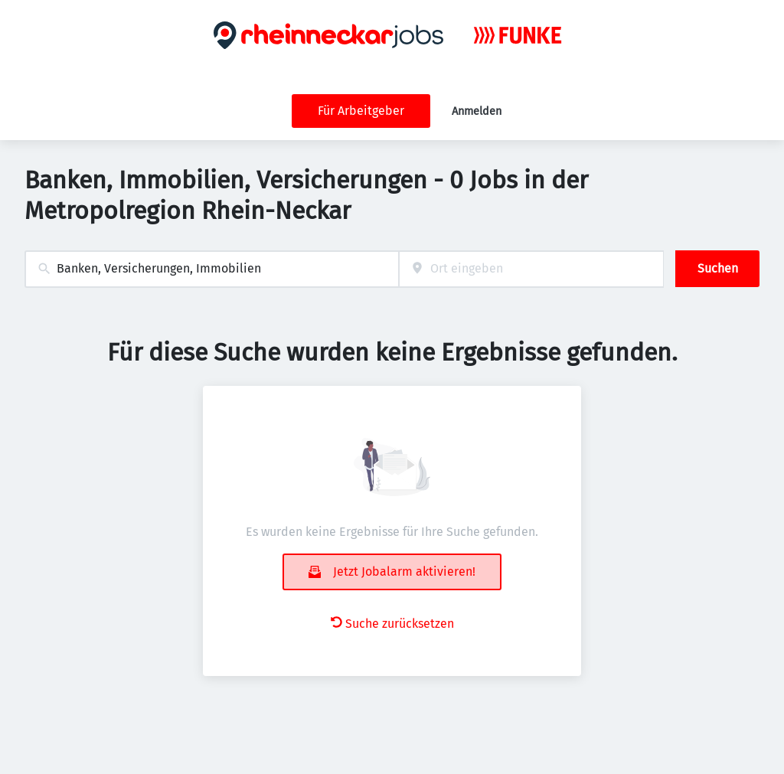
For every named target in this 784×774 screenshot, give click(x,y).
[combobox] (211, 269)
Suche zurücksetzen (392, 623)
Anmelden (476, 111)
